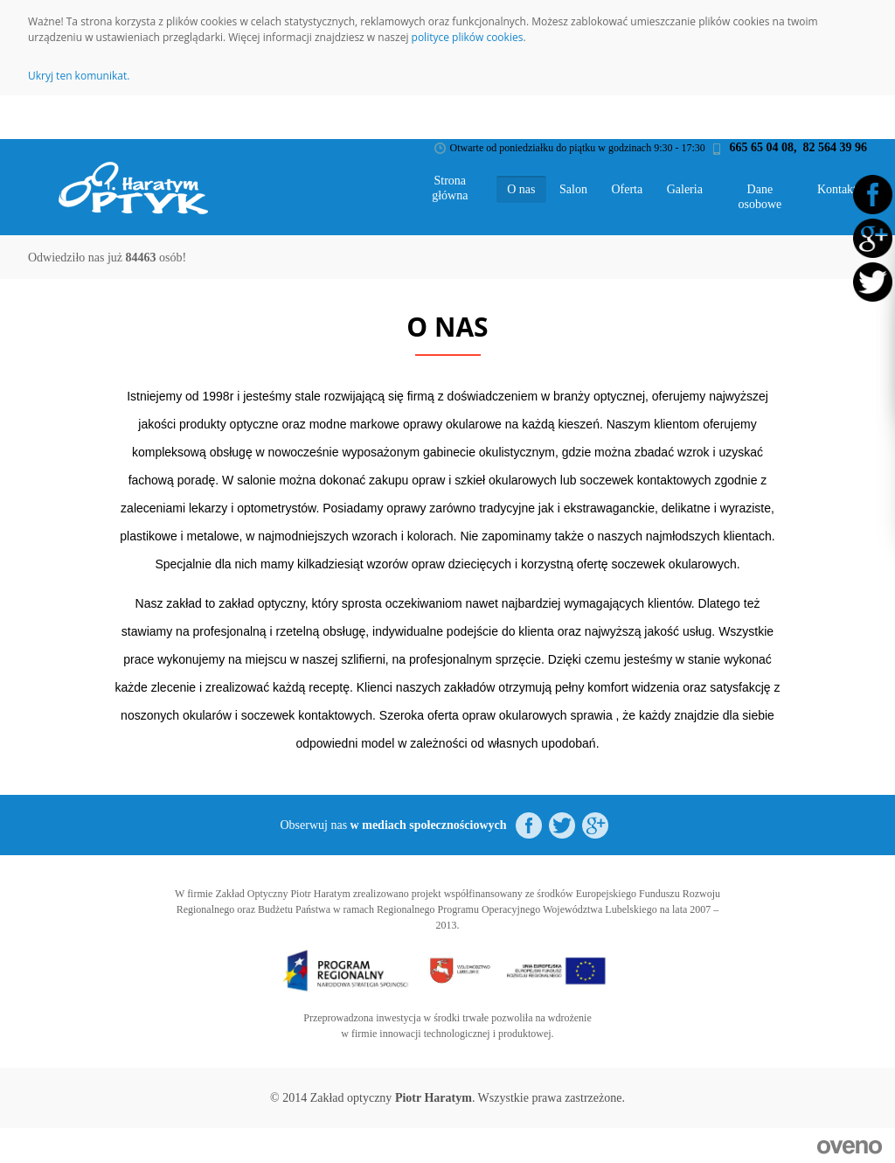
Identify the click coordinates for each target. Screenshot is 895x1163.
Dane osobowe (760, 197)
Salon (573, 189)
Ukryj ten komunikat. (78, 76)
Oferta (626, 189)
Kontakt (837, 189)
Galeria (685, 189)
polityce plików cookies (468, 37)
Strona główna (450, 188)
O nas (521, 189)
